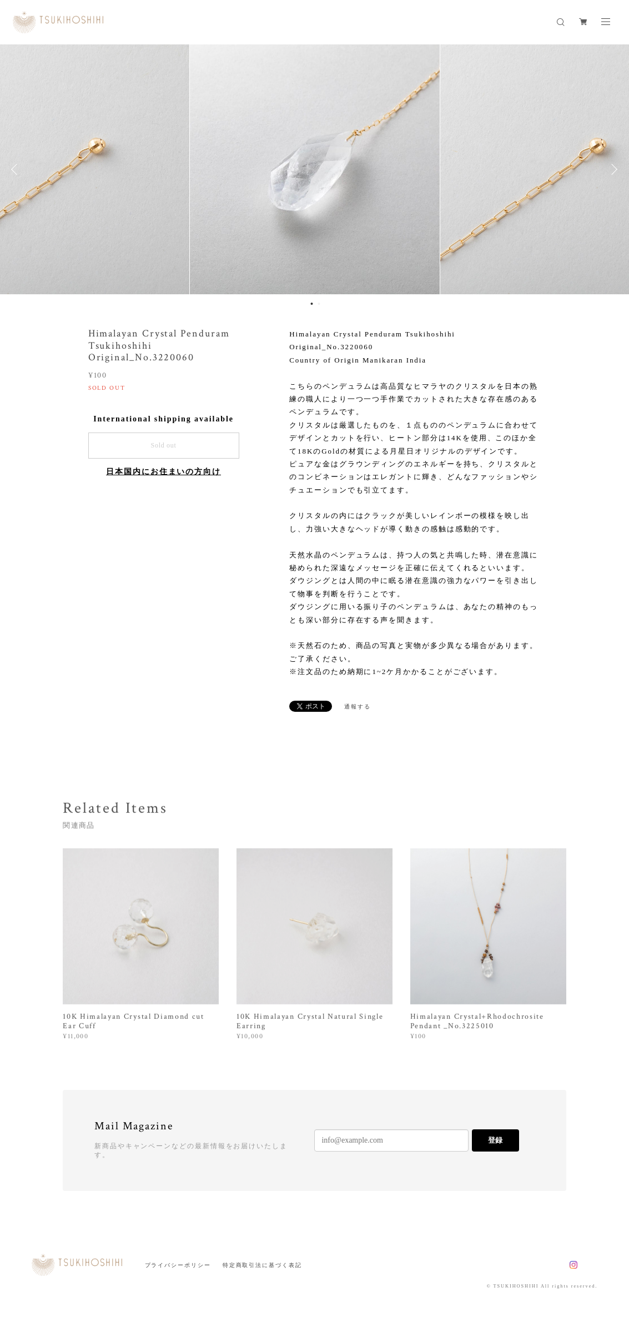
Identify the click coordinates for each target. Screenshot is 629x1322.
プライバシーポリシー (178, 1265)
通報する (357, 706)
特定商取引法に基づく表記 (262, 1265)
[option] (315, 169)
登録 (495, 1140)
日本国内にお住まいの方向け (163, 472)
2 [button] (319, 304)
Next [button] (612, 169)
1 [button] (312, 304)
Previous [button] (16, 169)
